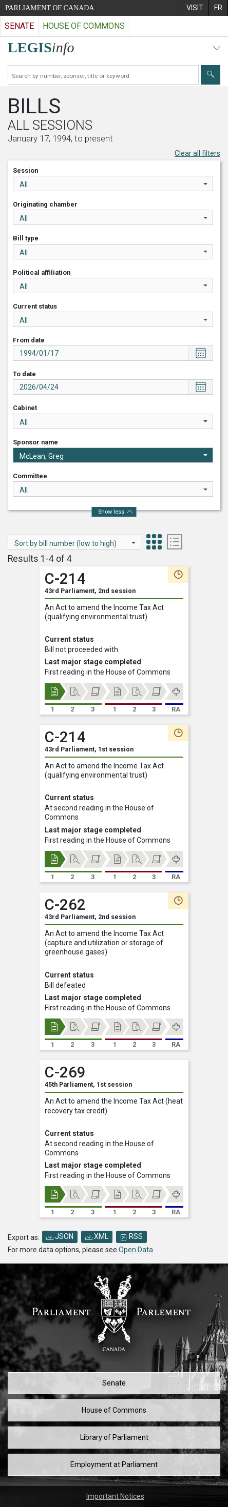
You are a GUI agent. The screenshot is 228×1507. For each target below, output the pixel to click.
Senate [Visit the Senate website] (19, 26)
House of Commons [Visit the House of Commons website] (84, 26)
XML (96, 1236)
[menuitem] (194, 8)
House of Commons (114, 1410)
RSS (131, 1236)
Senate (114, 1383)
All (113, 184)
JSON (59, 1236)
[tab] (154, 543)
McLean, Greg (113, 456)
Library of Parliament (114, 1437)
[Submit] (210, 75)
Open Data (136, 1250)
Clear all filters (197, 153)
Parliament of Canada (49, 8)
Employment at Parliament (114, 1464)
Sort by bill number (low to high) (75, 543)
